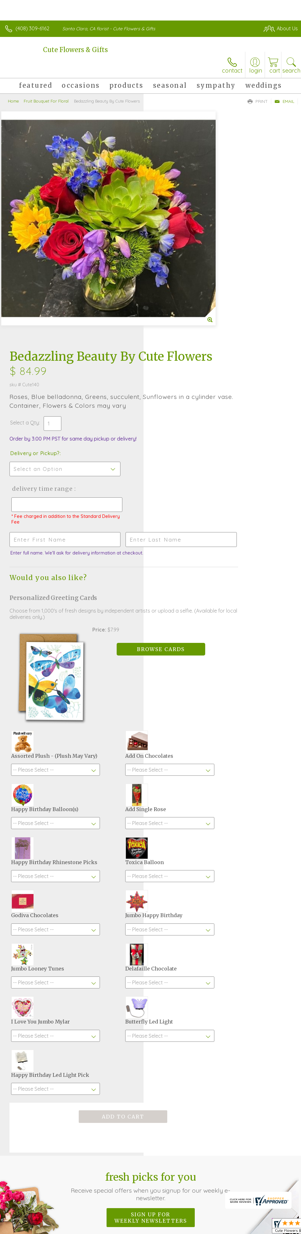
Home (13, 101)
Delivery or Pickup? (178, 235)
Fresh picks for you (150, 1002)
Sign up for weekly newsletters (150, 1034)
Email (284, 101)
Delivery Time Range (185, 270)
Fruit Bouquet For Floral (46, 101)
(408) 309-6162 (32, 28)
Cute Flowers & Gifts (75, 50)
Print (258, 101)
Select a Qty (168, 204)
